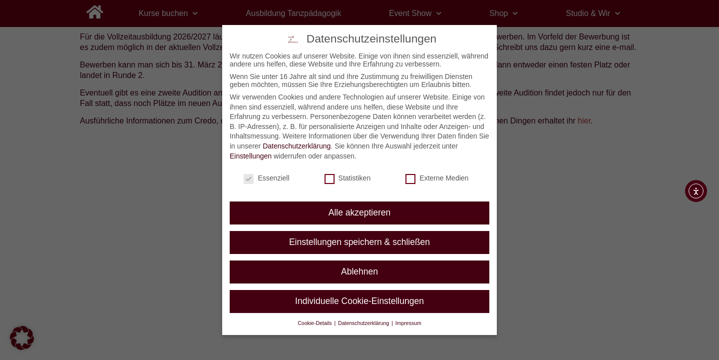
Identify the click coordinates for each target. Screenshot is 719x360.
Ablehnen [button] (359, 271)
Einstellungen (251, 156)
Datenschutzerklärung (297, 146)
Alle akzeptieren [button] (360, 213)
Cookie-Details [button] (315, 323)
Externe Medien (436, 178)
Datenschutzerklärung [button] (364, 323)
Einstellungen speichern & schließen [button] (359, 242)
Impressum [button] (408, 323)
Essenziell (266, 178)
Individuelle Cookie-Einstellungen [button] (359, 301)
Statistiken (348, 178)
